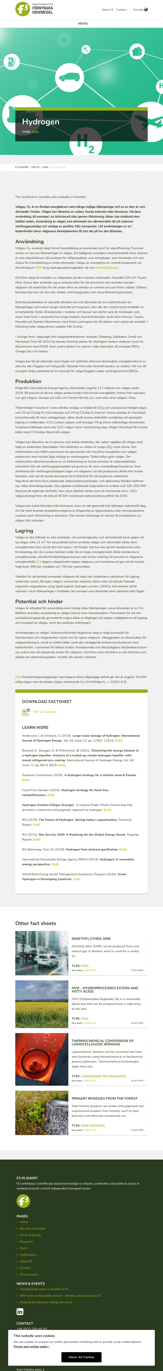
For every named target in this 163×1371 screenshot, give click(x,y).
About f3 (107, 10)
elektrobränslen (106, 267)
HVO (38, 267)
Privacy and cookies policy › (31, 1345)
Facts (23, 1248)
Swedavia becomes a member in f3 (44, 1289)
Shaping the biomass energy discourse (46, 1302)
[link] (118, 740)
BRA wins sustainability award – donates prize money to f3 (60, 1295)
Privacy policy (29, 1274)
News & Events (30, 1235)
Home (24, 1222)
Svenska (140, 10)
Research (26, 1241)
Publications (28, 1255)
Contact (121, 10)
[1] (37, 562)
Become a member (33, 1228)
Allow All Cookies (81, 1356)
